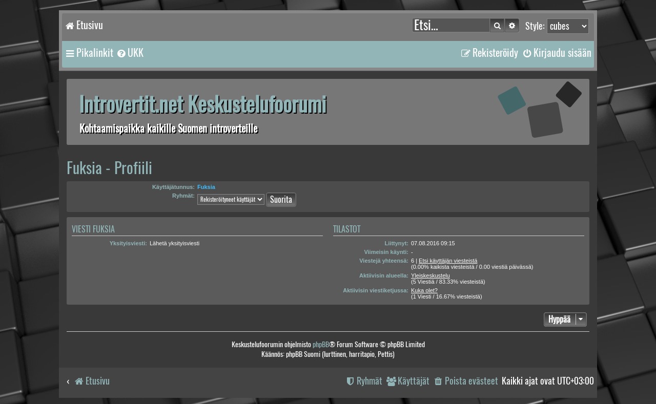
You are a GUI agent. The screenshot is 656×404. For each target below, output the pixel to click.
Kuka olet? (424, 290)
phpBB (321, 344)
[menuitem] (130, 52)
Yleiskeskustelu (430, 275)
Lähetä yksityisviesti (174, 243)
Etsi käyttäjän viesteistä (448, 261)
